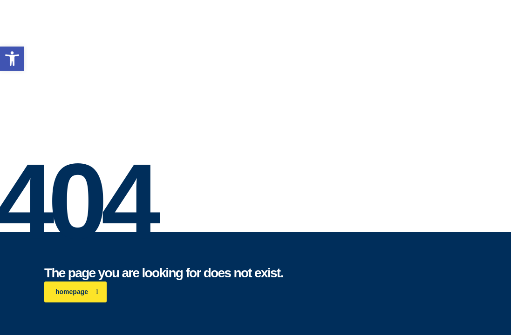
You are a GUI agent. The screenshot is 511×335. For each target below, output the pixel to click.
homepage (76, 291)
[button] (12, 59)
